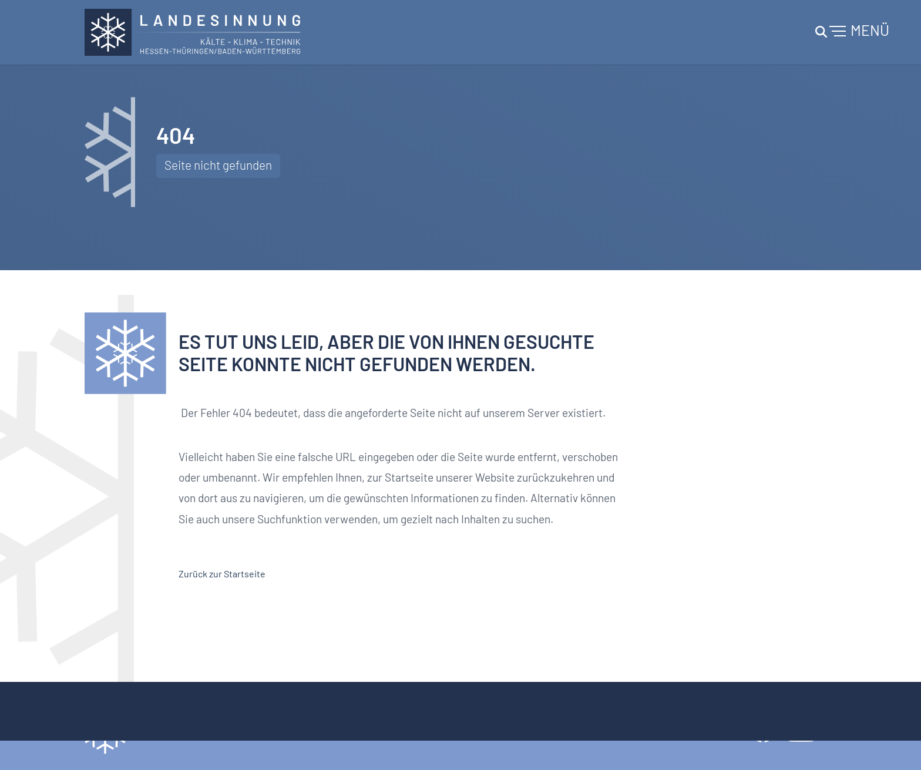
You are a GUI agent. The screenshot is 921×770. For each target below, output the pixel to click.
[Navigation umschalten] (850, 32)
